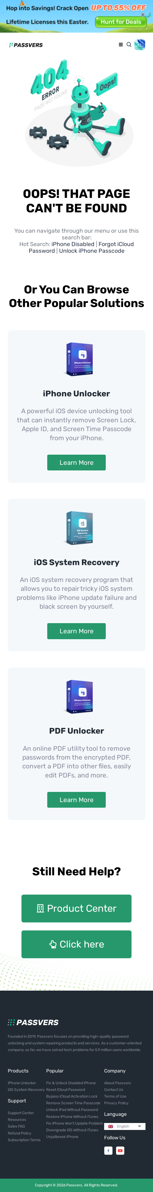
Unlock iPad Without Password (72, 1109)
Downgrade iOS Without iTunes (72, 1130)
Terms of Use (115, 1096)
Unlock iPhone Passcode (92, 250)
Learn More (77, 462)
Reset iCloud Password (65, 1089)
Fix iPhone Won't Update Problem (74, 1123)
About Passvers (117, 1083)
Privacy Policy (116, 1103)
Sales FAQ (16, 1126)
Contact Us (113, 1089)
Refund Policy (19, 1133)
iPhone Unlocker (76, 393)
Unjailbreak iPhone (62, 1136)
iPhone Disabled (74, 244)
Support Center (21, 1113)
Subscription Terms (24, 1140)
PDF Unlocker (76, 731)
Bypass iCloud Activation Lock (71, 1096)
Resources (17, 1119)
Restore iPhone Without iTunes (72, 1116)
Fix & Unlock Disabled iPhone (71, 1083)
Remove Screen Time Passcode (73, 1103)
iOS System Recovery (76, 562)
